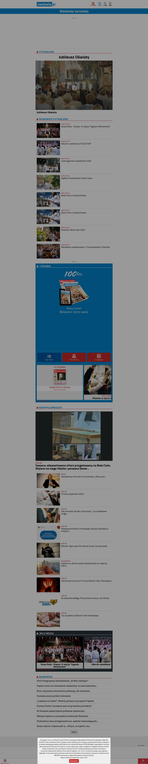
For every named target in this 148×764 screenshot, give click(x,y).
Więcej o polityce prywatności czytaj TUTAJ (74, 757)
